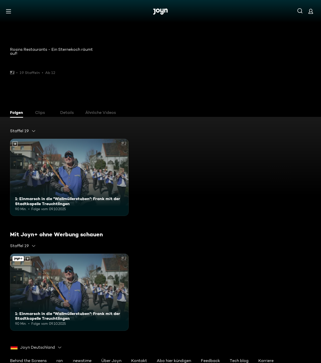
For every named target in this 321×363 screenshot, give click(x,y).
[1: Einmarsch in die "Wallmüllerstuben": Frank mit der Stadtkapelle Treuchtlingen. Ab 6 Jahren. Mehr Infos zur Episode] (69, 177)
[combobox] (23, 131)
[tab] (18, 113)
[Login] (310, 11)
